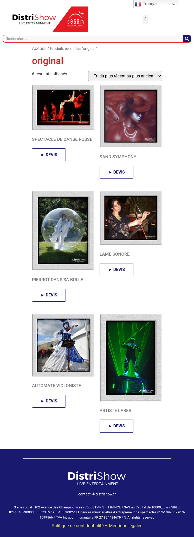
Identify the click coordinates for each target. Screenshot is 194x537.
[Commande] (125, 76)
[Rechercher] (187, 38)
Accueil (39, 48)
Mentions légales (126, 525)
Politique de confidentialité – (80, 525)
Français (146, 4)
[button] (145, 19)
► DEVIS (49, 154)
